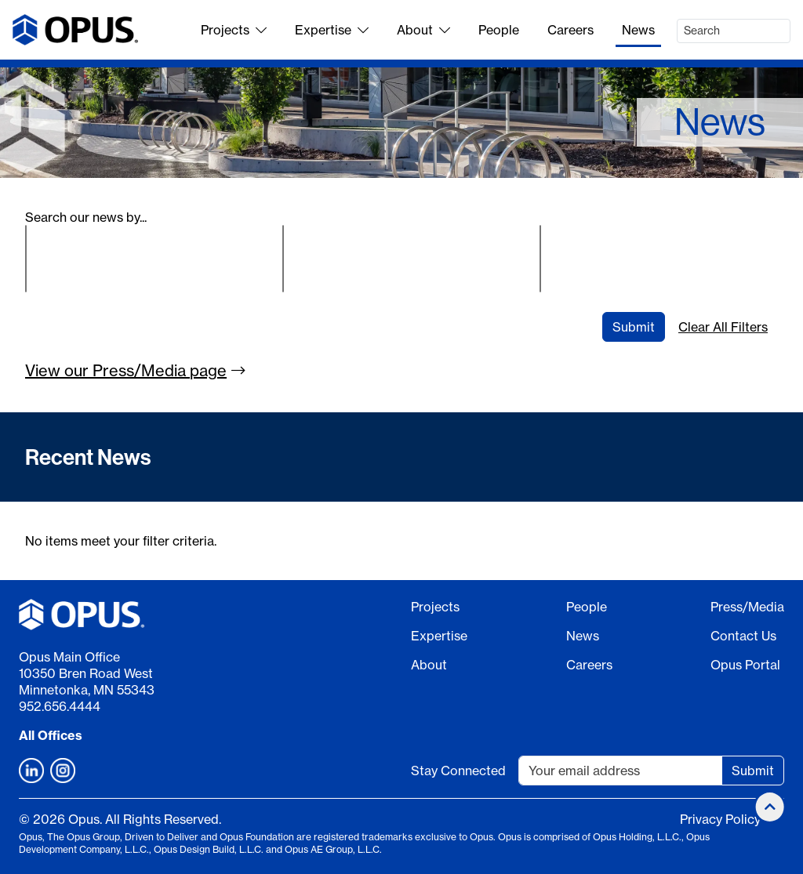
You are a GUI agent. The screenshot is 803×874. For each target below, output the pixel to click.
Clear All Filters (723, 327)
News (638, 30)
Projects (234, 30)
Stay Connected (458, 770)
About (423, 30)
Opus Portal (745, 665)
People (498, 30)
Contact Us (743, 636)
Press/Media (747, 607)
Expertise (332, 30)
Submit (633, 327)
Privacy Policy (720, 819)
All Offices (50, 735)
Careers (570, 30)
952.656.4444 (59, 706)
